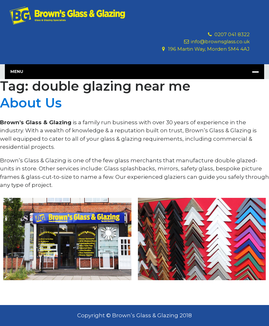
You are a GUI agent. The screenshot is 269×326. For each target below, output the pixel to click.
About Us (31, 103)
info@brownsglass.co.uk (220, 42)
